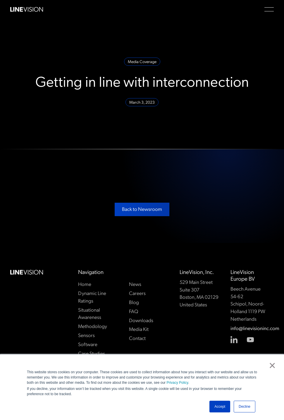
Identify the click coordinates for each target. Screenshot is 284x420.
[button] (269, 9)
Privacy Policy (177, 383)
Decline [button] (244, 407)
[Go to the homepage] (26, 272)
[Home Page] (26, 9)
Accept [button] (219, 407)
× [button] (272, 365)
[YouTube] (250, 340)
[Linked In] (234, 340)
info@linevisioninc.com (252, 329)
